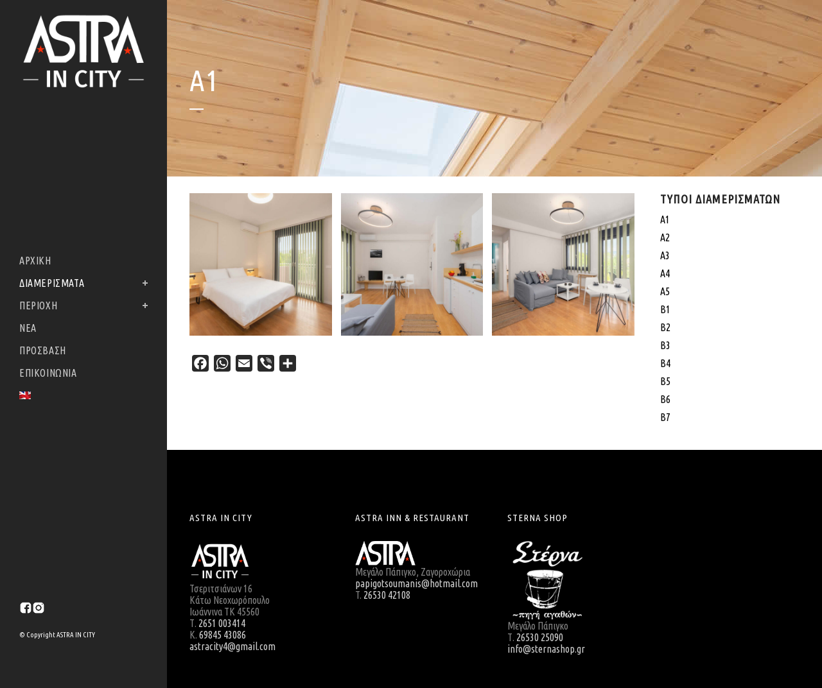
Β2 (665, 327)
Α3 (665, 255)
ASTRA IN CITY (75, 635)
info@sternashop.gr (546, 649)
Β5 (665, 381)
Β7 (665, 417)
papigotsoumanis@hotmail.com (416, 583)
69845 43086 (222, 635)
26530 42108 (386, 595)
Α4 (665, 273)
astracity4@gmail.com (232, 646)
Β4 (665, 363)
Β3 (665, 345)
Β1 (665, 309)
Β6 (665, 399)
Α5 (665, 291)
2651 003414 (221, 623)
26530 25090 (539, 637)
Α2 (665, 237)
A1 (665, 219)
